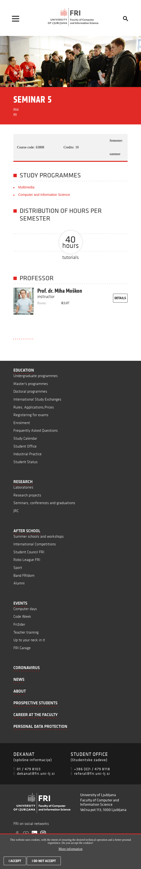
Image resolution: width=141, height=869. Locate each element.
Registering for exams (30, 415)
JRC (16, 510)
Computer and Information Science (44, 195)
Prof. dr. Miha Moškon (59, 291)
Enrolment (21, 422)
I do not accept (44, 862)
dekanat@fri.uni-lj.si (36, 773)
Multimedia (26, 187)
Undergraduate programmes (35, 375)
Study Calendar (25, 438)
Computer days (25, 609)
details (120, 298)
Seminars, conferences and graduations (44, 503)
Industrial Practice (27, 454)
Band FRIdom (23, 575)
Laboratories (23, 487)
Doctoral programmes (30, 391)
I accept (15, 862)
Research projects (27, 495)
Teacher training (26, 632)
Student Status (25, 462)
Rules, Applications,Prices (33, 407)
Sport (17, 567)
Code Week (22, 616)
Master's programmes (30, 383)
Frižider (19, 624)
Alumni (19, 583)
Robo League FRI (26, 559)
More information (71, 850)
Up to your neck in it (29, 640)
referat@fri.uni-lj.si (92, 773)
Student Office (25, 446)
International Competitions (34, 544)
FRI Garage (22, 648)
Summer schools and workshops (38, 536)
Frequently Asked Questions (35, 430)
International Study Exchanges (37, 399)
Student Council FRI (28, 552)
